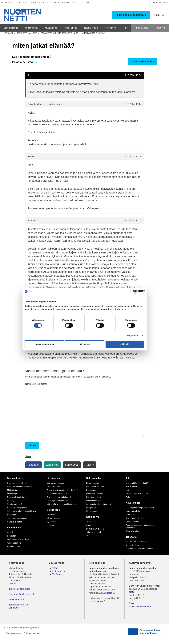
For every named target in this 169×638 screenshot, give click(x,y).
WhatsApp (52, 464)
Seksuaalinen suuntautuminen (20, 486)
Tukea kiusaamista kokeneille (59, 497)
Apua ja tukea (133, 503)
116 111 (135, 571)
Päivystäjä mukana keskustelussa (59, 33)
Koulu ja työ (92, 517)
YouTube (56, 574)
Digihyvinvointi (92, 483)
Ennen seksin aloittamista (18, 497)
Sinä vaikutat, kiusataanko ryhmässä (62, 490)
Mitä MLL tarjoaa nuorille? (137, 542)
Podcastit (63, 3)
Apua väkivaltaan (133, 531)
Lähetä (32, 445)
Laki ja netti (91, 508)
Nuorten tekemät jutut (43, 3)
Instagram (57, 571)
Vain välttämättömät (44, 344)
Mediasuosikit (92, 511)
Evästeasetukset (31, 633)
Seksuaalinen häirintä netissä (98, 504)
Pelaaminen (91, 490)
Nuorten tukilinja (133, 511)
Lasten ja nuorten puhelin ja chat (140, 508)
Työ (88, 536)
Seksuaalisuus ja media (17, 508)
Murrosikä (51, 515)
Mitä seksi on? (13, 490)
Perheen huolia (13, 546)
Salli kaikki (125, 344)
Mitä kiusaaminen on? (56, 483)
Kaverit (10, 532)
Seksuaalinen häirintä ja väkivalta (21, 511)
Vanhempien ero (14, 543)
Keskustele (23, 3)
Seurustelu (11, 536)
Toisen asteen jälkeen (95, 532)
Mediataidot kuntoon (95, 486)
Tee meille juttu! (132, 545)
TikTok (55, 568)
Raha (128, 497)
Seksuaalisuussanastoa (17, 518)
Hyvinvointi (51, 522)
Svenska (163, 3)
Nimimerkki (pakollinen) (36, 384)
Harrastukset (131, 486)
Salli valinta (84, 344)
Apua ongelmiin (132, 522)
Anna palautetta (16, 599)
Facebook (33, 464)
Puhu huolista (132, 515)
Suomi (154, 3)
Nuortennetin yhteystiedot (21, 594)
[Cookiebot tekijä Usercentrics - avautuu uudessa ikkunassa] (132, 292)
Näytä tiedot (133, 335)
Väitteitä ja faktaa (14, 522)
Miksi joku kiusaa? (54, 486)
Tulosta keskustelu (142, 61)
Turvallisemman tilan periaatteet (19, 606)
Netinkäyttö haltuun (94, 493)
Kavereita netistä (93, 497)
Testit (74, 3)
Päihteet (50, 525)
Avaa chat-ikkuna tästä (140, 606)
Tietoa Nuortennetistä (19, 589)
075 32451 (16, 580)
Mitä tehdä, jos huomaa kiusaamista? (63, 504)
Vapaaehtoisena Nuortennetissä (139, 549)
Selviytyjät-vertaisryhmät (57, 501)
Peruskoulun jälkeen (95, 529)
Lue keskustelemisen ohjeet (32, 56)
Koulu (88, 525)
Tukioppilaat (7, 3)
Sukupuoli (11, 515)
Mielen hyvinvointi (54, 518)
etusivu (8, 33)
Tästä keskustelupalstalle (131, 15)
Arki (128, 478)
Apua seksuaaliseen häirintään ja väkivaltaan (140, 526)
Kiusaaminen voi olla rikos (58, 493)
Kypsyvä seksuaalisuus (17, 483)
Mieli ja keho (53, 510)
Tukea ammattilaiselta (135, 518)
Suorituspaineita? (14, 504)
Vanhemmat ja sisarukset (18, 539)
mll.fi (11, 583)
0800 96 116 (139, 589)
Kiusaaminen (54, 478)
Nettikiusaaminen (93, 501)
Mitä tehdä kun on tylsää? (137, 483)
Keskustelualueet (27, 33)
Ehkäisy (10, 501)
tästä (109, 593)
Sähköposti (72, 464)
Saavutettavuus (13, 633)
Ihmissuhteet (14, 527)
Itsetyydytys (12, 493)
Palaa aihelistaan (25, 62)
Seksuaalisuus (14, 478)
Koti (127, 490)
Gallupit (84, 3)
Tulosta (89, 464)
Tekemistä (131, 537)
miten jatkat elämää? (93, 33)
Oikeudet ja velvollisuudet (137, 493)
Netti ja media (93, 478)
